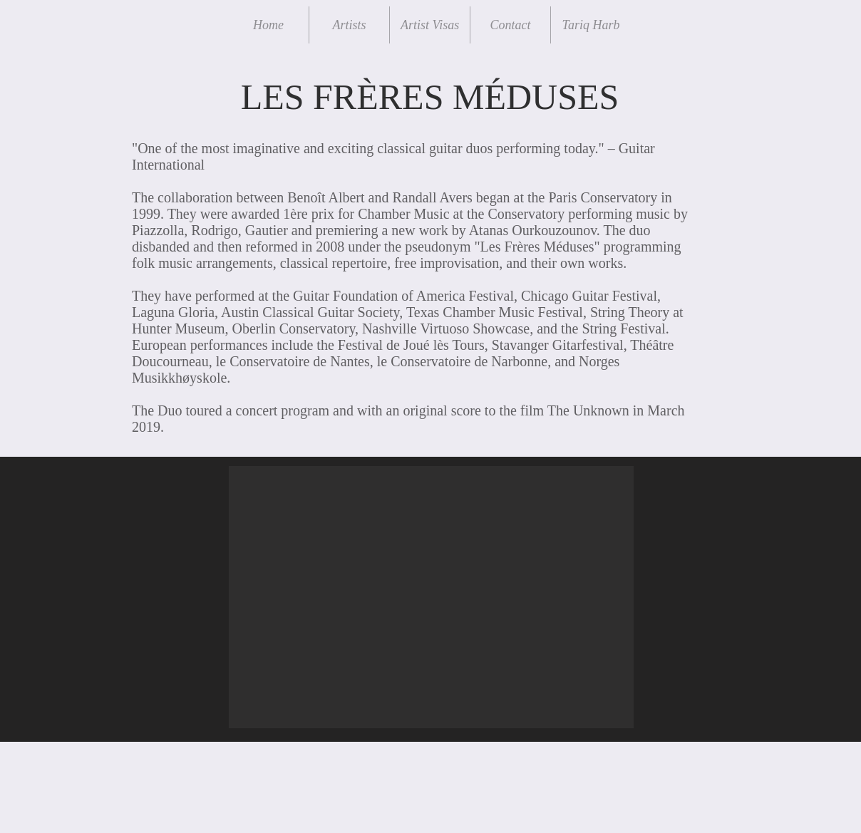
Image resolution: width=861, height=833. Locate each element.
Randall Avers (432, 197)
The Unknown (588, 410)
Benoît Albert (327, 197)
